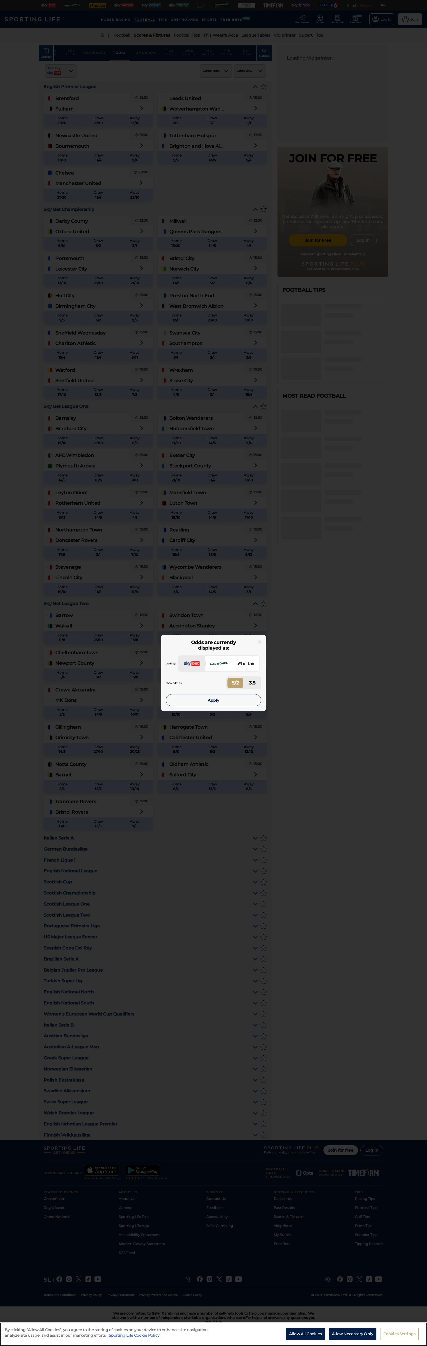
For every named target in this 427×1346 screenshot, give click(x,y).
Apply (213, 700)
